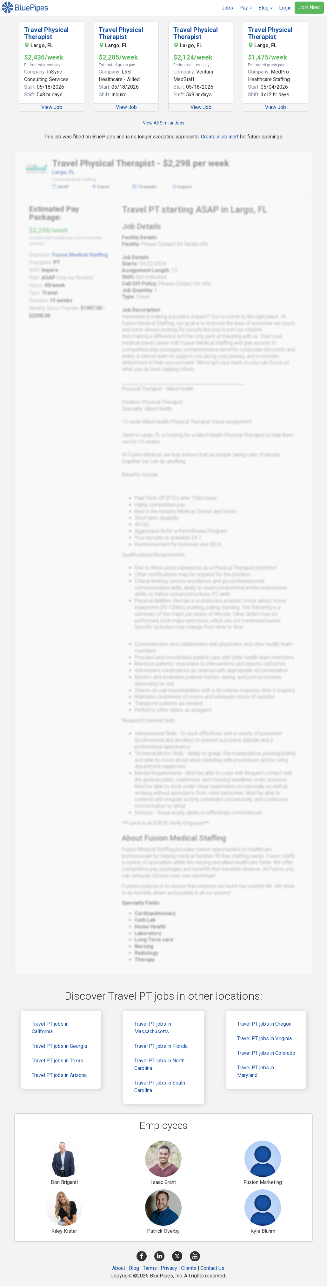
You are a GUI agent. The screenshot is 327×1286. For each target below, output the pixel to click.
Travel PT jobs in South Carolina (159, 1086)
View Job (51, 107)
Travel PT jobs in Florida (161, 1046)
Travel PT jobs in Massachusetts (152, 1028)
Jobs (227, 8)
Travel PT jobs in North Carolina (159, 1064)
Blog (134, 1268)
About (118, 1268)
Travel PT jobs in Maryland (255, 1071)
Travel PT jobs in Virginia (264, 1038)
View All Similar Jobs (163, 122)
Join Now (309, 7)
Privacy (169, 1268)
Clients (189, 1268)
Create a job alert (219, 137)
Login (285, 8)
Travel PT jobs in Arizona (59, 1075)
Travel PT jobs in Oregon (264, 1024)
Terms (150, 1268)
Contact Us (212, 1268)
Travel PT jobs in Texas (57, 1061)
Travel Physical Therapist (46, 33)
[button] (245, 8)
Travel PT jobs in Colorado (266, 1053)
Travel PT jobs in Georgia (59, 1046)
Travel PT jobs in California (50, 1028)
